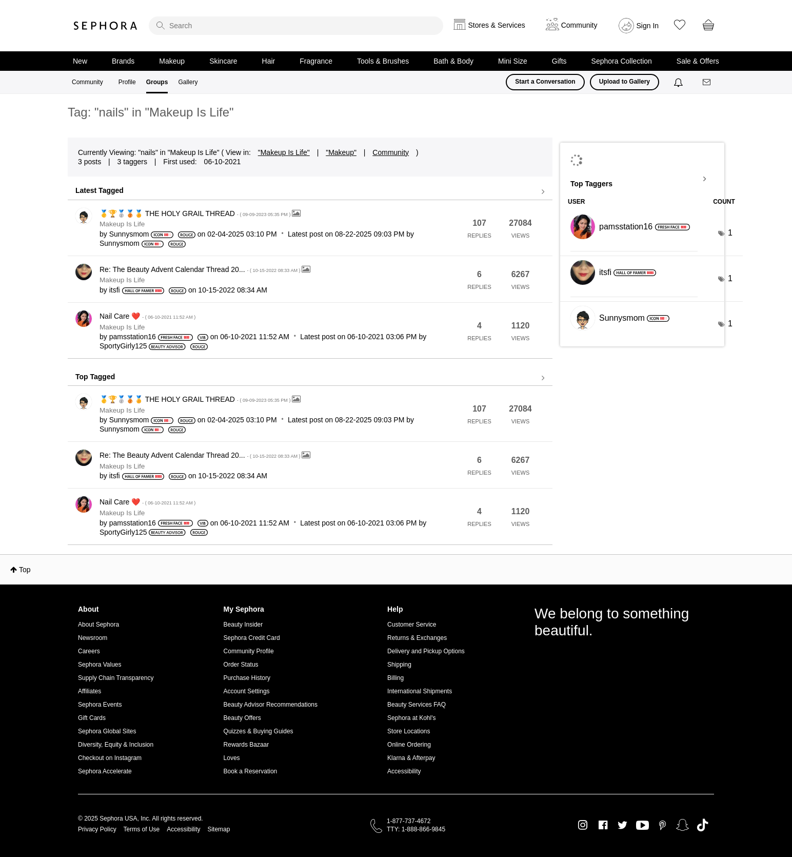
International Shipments (419, 691)
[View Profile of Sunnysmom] (129, 234)
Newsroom (92, 637)
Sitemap (218, 829)
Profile (127, 82)
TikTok (702, 825)
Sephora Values (100, 664)
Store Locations (408, 731)
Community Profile (249, 651)
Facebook (603, 825)
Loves (232, 758)
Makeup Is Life (122, 224)
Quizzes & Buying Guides (258, 731)
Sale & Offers (698, 61)
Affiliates (89, 691)
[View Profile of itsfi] (114, 290)
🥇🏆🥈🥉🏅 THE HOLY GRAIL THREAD (196, 213)
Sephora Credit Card (252, 637)
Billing (395, 677)
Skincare (223, 61)
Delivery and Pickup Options (426, 651)
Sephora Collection (621, 61)
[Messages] (707, 82)
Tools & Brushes (383, 61)
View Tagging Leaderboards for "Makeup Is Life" (642, 179)
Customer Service (411, 624)
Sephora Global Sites (107, 731)
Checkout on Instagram (110, 758)
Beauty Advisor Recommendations (271, 704)
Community (87, 82)
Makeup (172, 61)
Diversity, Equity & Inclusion (115, 744)
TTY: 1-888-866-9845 (416, 829)
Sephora (105, 26)
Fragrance (316, 61)
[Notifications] (679, 82)
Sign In (648, 26)
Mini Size (512, 61)
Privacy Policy (97, 829)
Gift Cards (92, 718)
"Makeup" (341, 152)
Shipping (399, 664)
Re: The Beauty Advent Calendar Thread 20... (201, 269)
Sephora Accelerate (105, 771)
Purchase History (247, 677)
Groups (157, 82)
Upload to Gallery (624, 81)
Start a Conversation (545, 81)
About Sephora (98, 624)
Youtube (642, 825)
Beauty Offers (242, 718)
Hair (268, 61)
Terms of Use (142, 829)
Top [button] (25, 570)
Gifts (559, 61)
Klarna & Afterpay (411, 758)
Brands (123, 61)
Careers (89, 651)
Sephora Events (100, 704)
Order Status (241, 664)
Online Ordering (409, 744)
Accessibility (404, 771)
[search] (296, 25)
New (80, 61)
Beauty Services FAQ (416, 704)
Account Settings (247, 691)
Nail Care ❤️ (147, 316)
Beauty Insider (243, 624)
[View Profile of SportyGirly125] (123, 346)
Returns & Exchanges (417, 637)
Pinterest (662, 825)
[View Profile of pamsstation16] (132, 337)
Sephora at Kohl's (411, 718)
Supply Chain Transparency (115, 677)
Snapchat (682, 825)
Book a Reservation (251, 771)
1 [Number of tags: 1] (730, 232)
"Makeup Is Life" (284, 152)
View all (310, 192)
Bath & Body (453, 61)
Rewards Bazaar (246, 744)
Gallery (187, 82)
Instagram (583, 825)
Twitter (622, 825)
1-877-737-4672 (408, 821)
